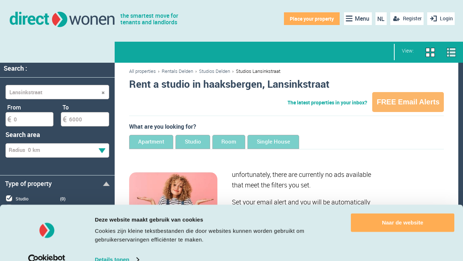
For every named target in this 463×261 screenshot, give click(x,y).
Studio (209, 142)
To (66, 107)
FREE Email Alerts (408, 102)
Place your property (310, 18)
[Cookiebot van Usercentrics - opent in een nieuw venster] (46, 246)
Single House (310, 142)
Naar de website (402, 210)
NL (379, 19)
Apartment (157, 142)
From (14, 107)
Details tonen (112, 247)
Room (255, 142)
